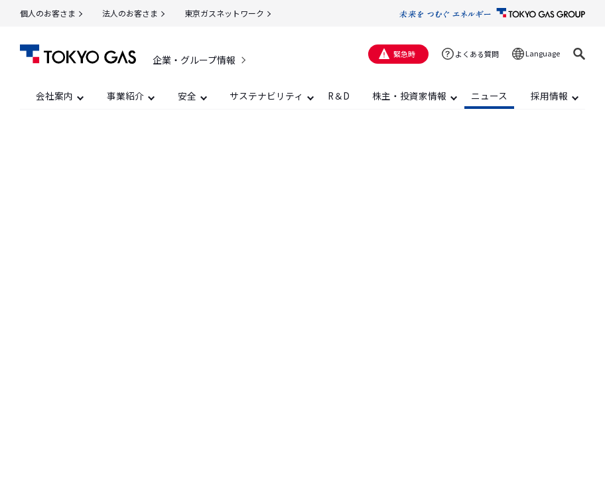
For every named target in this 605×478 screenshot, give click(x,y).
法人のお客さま (130, 13)
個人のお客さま (48, 13)
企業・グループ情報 (194, 59)
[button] (579, 53)
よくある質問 (477, 53)
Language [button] (542, 53)
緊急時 (404, 53)
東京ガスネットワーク (224, 13)
